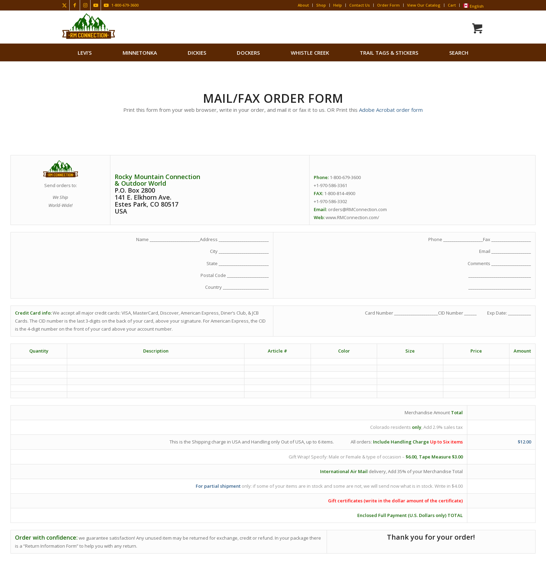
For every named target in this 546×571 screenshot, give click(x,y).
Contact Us (359, 5)
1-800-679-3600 (125, 5)
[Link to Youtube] (96, 5)
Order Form (388, 5)
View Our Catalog (423, 5)
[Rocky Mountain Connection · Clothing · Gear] (88, 26)
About (303, 5)
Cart (452, 5)
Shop (321, 5)
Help (337, 5)
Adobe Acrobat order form (391, 109)
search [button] (458, 52)
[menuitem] (84, 52)
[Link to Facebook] (75, 5)
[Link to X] (64, 5)
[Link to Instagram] (85, 5)
